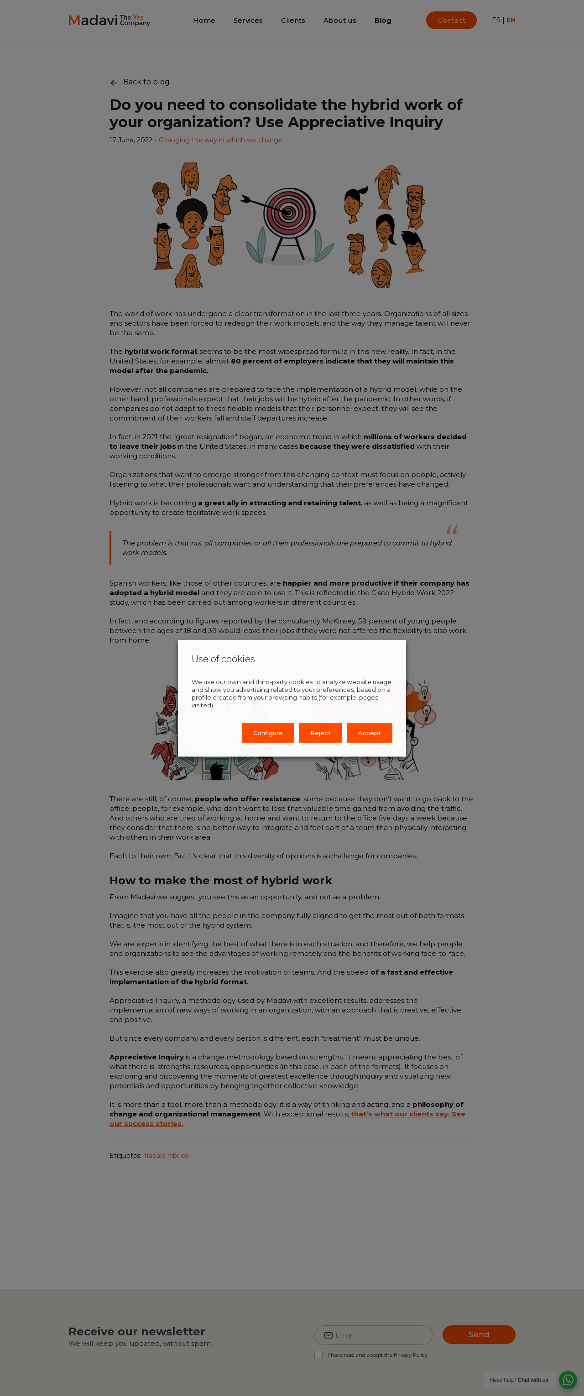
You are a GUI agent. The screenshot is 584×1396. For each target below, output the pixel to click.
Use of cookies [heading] (223, 658)
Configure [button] (268, 733)
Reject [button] (320, 733)
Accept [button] (369, 733)
